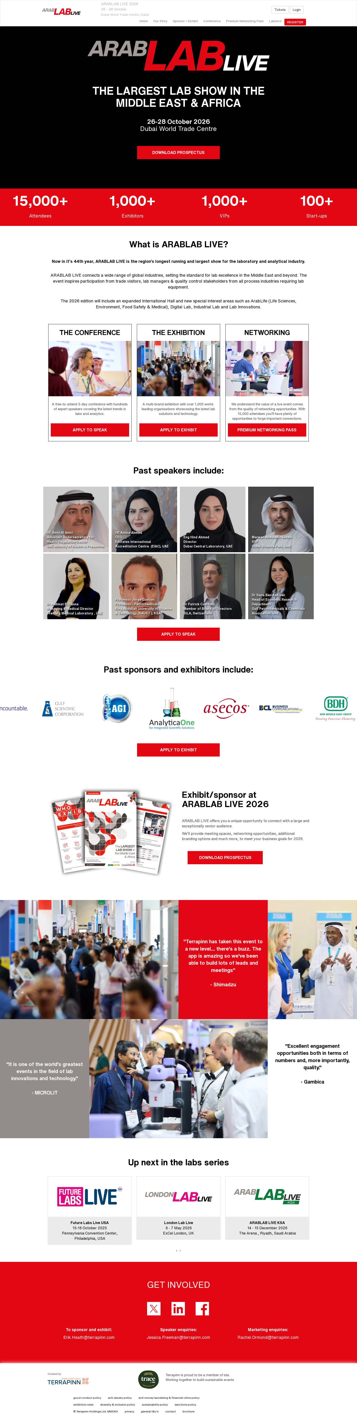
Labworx (275, 21)
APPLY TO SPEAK (90, 430)
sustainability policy (155, 1404)
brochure (188, 1411)
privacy (129, 1411)
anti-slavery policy (120, 1397)
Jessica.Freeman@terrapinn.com (178, 1337)
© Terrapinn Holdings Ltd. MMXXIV (95, 1411)
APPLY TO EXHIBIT (178, 430)
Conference (212, 21)
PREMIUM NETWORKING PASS (267, 430)
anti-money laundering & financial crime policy (168, 1397)
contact (170, 1411)
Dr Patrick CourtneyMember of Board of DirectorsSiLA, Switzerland (208, 609)
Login (297, 9)
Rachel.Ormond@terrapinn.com (268, 1337)
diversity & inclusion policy (117, 1404)
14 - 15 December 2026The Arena (263, 1228)
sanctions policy (185, 1404)
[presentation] (176, 1250)
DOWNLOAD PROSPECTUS (178, 152)
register (295, 22)
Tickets (280, 9)
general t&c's (149, 1411)
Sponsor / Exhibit (185, 21)
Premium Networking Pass (245, 21)
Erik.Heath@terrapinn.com (89, 1337)
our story (160, 21)
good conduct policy (87, 1397)
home (144, 21)
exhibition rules (83, 1404)
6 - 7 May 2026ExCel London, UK (178, 1228)
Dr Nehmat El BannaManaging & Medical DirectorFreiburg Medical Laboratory (70, 609)
